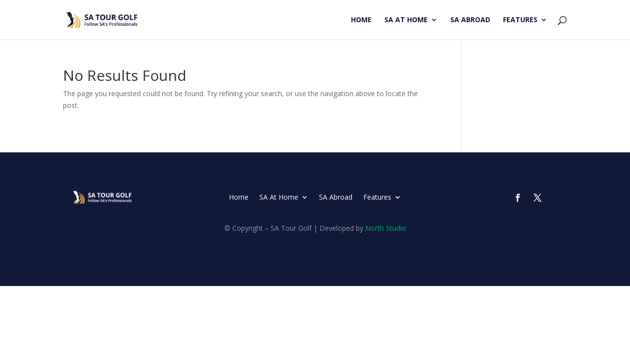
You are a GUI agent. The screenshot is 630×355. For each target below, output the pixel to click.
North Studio (385, 228)
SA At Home (406, 20)
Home (361, 20)
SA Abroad (470, 20)
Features (520, 20)
